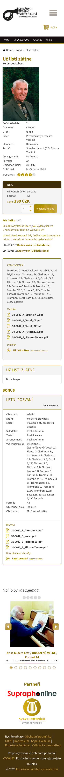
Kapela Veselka (41, 741)
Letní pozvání (27, 558)
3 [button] (21, 668)
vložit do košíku (45, 208)
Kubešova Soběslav (17, 745)
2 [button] (16, 668)
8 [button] (45, 668)
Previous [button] (8, 626)
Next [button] (55, 626)
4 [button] (25, 668)
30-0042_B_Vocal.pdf (23, 536)
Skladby (37, 40)
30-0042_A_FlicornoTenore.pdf (30, 337)
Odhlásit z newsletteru (46, 745)
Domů (9, 50)
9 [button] (49, 668)
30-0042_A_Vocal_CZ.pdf (26, 320)
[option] (32, 627)
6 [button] (35, 668)
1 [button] (11, 668)
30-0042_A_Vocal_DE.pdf (26, 326)
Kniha (49, 40)
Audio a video (22, 40)
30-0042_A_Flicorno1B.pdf (27, 331)
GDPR (8, 741)
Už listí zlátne (30, 350)
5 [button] (30, 668)
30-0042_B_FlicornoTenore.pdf (29, 547)
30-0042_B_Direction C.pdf (26, 530)
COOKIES (9, 758)
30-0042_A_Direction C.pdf (27, 314)
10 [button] (54, 668)
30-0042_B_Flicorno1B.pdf (26, 541)
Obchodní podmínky (38, 736)
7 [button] (40, 668)
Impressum (21, 741)
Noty (6, 40)
